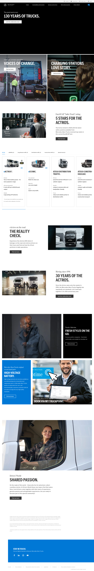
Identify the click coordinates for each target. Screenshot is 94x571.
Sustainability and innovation (38, 5)
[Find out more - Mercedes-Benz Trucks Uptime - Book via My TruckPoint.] (62, 382)
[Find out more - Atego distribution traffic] (63, 182)
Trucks (27, 5)
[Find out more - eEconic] (38, 182)
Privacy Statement (18, 566)
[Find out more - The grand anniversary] (47, 30)
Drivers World (77, 5)
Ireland (90, 1)
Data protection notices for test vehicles (33, 566)
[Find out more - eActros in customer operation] (23, 78)
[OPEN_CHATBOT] (89, 5)
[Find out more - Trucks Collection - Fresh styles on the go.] (77, 336)
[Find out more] (31, 336)
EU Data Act (55, 566)
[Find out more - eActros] (70, 78)
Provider (9, 566)
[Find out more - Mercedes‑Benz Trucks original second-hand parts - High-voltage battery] (16, 382)
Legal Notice (46, 566)
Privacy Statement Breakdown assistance (68, 566)
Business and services (52, 5)
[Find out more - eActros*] (13, 182)
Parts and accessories (65, 5)
